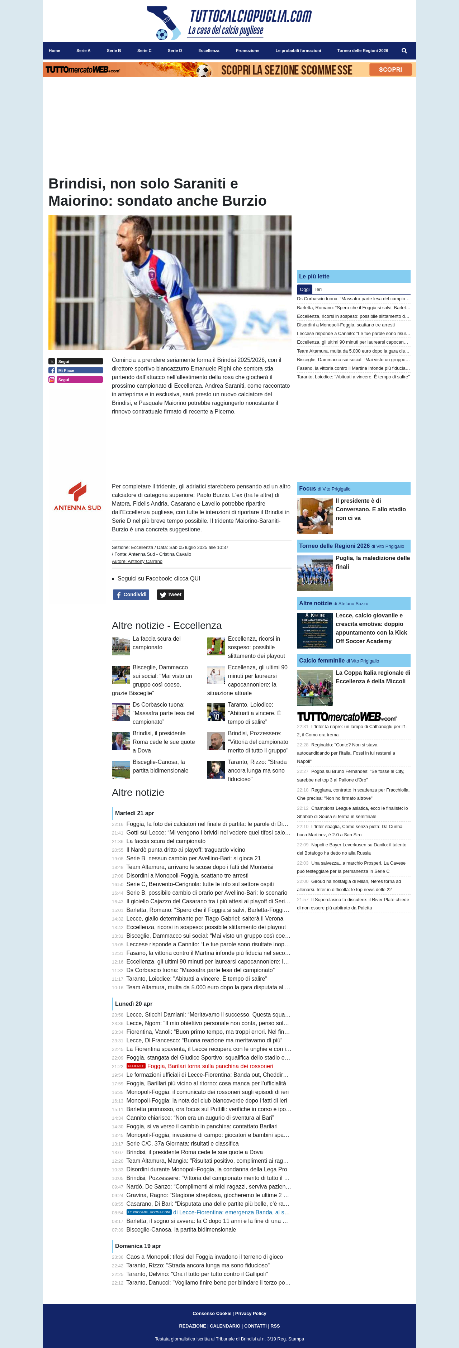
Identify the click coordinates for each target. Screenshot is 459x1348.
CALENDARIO (225, 1326)
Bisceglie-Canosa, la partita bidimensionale (181, 1230)
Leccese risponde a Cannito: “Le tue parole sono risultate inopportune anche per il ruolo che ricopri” (253, 944)
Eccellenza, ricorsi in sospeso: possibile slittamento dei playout (256, 647)
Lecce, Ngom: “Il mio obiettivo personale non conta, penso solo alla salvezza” (225, 1023)
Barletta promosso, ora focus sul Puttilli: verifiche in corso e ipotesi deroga (220, 1109)
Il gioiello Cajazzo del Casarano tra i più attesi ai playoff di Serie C (210, 901)
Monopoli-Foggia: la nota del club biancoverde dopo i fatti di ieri (207, 1101)
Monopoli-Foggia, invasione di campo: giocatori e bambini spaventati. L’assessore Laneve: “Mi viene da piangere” (271, 1135)
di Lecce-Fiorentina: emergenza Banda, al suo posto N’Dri (224, 1212)
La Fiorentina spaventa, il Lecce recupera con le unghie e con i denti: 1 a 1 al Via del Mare (241, 1049)
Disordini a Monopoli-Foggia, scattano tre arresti (188, 876)
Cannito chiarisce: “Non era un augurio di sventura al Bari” (200, 1118)
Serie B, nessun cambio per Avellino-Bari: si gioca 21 (194, 858)
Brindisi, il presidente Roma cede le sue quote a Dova (164, 742)
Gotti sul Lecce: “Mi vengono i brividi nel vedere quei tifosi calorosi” (211, 833)
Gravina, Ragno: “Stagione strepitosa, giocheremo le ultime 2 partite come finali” (228, 1195)
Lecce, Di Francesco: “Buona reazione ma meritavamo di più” (205, 1040)
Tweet (171, 595)
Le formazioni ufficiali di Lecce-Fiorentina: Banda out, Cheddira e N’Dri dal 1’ (224, 1075)
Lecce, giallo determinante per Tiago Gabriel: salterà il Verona (205, 919)
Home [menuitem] (54, 50)
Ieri (318, 289)
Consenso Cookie (212, 1313)
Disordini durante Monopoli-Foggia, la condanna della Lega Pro (207, 1169)
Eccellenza (142, 547)
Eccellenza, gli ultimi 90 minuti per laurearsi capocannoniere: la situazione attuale (230, 962)
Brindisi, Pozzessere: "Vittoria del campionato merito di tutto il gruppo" (258, 742)
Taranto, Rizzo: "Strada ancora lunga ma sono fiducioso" (257, 770)
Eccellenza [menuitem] (208, 50)
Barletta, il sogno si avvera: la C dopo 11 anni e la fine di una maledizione (220, 1221)
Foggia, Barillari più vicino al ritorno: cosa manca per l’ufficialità (206, 1083)
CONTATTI (255, 1326)
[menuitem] (404, 51)
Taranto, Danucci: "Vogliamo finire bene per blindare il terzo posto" (210, 1283)
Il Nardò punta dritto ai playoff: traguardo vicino (186, 850)
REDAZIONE (192, 1326)
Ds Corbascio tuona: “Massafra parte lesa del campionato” (163, 713)
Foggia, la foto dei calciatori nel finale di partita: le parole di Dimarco (213, 824)
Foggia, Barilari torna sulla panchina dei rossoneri (200, 1066)
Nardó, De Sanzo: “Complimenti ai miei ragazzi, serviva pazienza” (210, 1187)
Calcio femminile (322, 661)
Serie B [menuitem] (114, 50)
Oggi (304, 289)
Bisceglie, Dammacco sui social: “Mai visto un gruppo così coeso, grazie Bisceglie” (231, 936)
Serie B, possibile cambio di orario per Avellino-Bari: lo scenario (207, 893)
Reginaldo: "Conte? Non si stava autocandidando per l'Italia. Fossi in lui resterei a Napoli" (346, 753)
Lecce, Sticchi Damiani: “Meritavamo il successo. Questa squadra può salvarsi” (227, 1015)
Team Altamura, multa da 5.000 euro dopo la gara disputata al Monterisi (217, 987)
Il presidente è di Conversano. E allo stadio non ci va (371, 509)
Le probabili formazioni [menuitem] (298, 50)
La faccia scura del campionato (166, 841)
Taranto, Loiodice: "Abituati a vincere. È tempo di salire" (254, 713)
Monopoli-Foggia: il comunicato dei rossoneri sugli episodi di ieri (208, 1092)
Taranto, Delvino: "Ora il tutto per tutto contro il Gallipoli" (197, 1274)
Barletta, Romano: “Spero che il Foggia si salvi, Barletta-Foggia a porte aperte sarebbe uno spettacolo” (257, 910)
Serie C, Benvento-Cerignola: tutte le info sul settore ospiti (200, 884)
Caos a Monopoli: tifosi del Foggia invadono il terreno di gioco (205, 1257)
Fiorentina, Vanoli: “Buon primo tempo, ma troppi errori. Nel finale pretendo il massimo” (237, 1032)
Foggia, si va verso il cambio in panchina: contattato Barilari (202, 1126)
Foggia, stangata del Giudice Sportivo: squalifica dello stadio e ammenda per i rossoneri (238, 1058)
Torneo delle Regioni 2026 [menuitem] (362, 50)
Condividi (131, 595)
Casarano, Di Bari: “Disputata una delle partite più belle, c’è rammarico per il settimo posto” (242, 1204)
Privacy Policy (250, 1313)
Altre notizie (315, 603)
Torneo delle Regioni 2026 (334, 546)
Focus (307, 489)
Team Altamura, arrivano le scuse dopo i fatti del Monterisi (199, 867)
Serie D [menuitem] (175, 50)
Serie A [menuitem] (83, 50)
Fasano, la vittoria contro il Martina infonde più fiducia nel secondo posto (218, 953)
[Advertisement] (354, 219)
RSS (275, 1326)
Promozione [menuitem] (247, 50)
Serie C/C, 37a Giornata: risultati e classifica (183, 1144)
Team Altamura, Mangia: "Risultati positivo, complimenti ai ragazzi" (210, 1161)
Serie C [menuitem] (144, 50)
